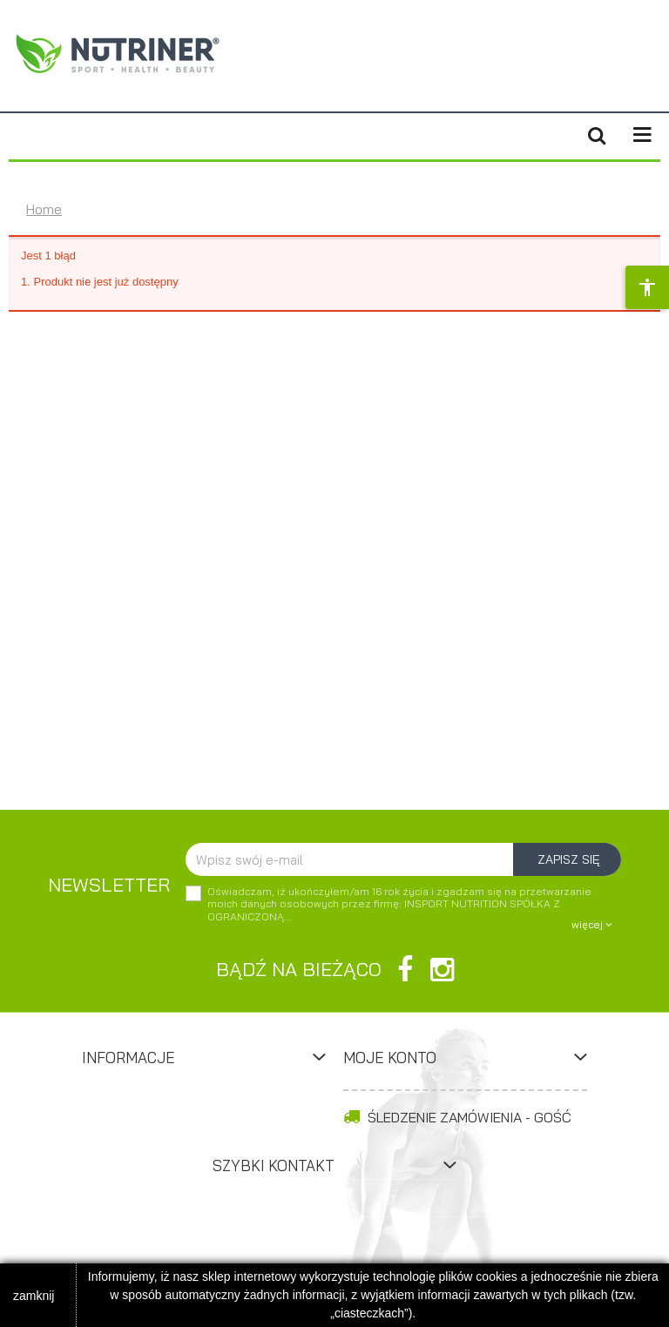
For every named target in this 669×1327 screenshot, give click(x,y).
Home (44, 209)
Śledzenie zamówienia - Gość (457, 1117)
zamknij (33, 1296)
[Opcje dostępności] (647, 287)
